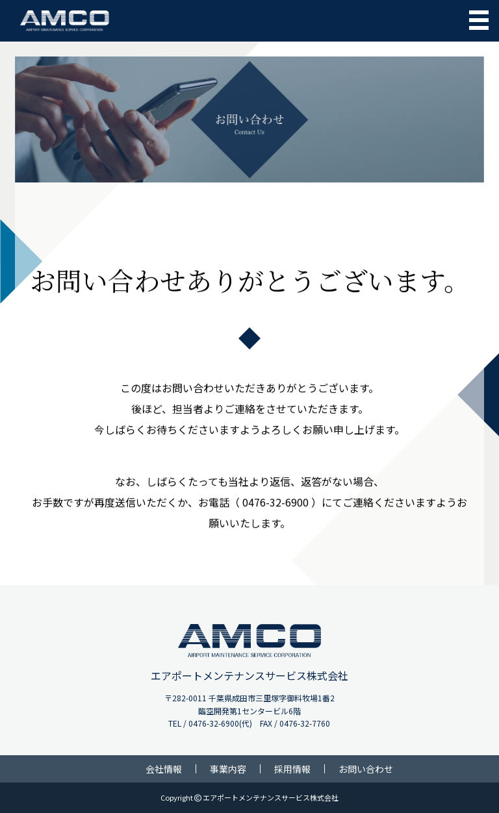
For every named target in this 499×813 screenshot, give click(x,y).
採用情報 (292, 768)
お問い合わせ (366, 768)
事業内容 (228, 768)
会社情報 (164, 768)
